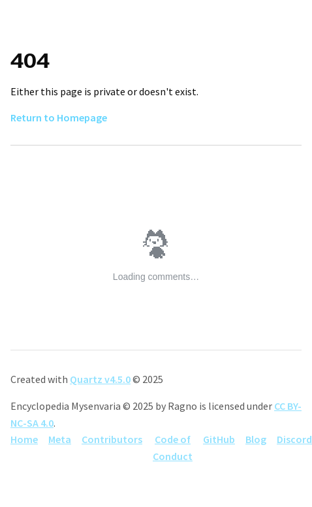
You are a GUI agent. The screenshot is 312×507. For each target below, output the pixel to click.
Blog (255, 439)
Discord (294, 439)
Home (24, 439)
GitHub (219, 439)
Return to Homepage (58, 117)
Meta (59, 439)
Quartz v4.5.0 (100, 379)
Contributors (112, 439)
